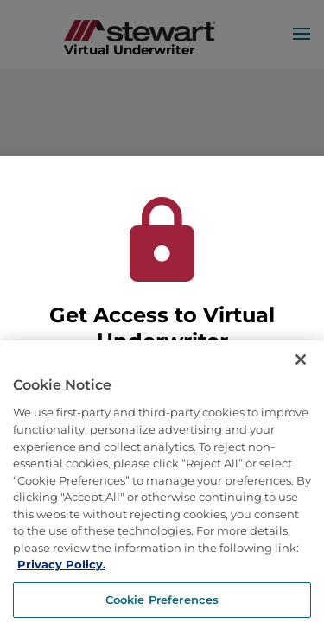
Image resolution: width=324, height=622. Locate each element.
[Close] (301, 379)
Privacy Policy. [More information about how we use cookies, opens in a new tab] (61, 584)
